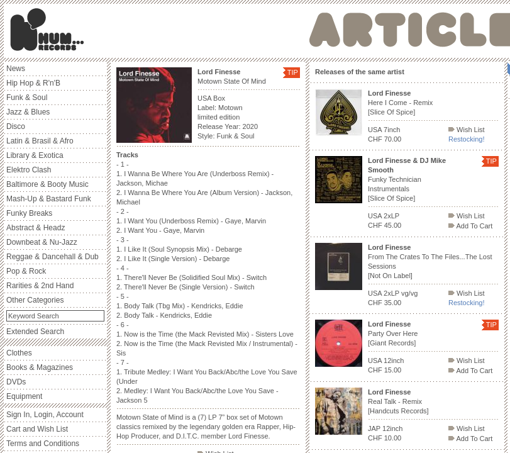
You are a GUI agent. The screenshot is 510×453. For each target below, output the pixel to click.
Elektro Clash (28, 169)
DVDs (16, 382)
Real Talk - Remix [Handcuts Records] (398, 401)
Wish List (466, 129)
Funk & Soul (26, 97)
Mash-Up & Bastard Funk (48, 198)
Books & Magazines (39, 367)
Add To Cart (470, 226)
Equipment (24, 396)
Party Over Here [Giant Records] (393, 333)
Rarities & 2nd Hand (40, 285)
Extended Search (35, 331)
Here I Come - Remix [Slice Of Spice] (400, 102)
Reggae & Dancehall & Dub (52, 256)
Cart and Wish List (37, 429)
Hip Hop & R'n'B (33, 83)
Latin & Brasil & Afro (40, 141)
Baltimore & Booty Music (47, 184)
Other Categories (35, 300)
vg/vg (409, 293)
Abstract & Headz (35, 227)
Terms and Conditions (42, 443)
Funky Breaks (29, 213)
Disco (15, 126)
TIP (292, 72)
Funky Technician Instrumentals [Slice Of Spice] (407, 179)
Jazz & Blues (28, 112)
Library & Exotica (35, 155)
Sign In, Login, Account (45, 414)
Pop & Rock (26, 271)
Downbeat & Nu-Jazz (41, 242)
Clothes (19, 353)
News (15, 68)
